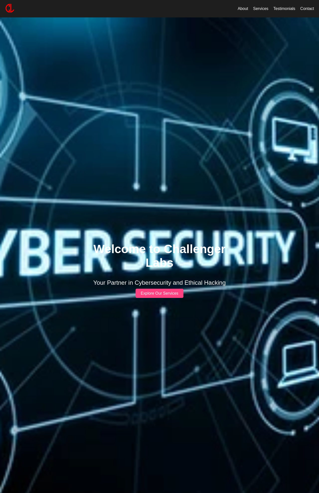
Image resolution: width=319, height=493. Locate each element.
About (243, 8)
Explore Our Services (159, 293)
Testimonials (284, 8)
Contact (307, 8)
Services (260, 8)
